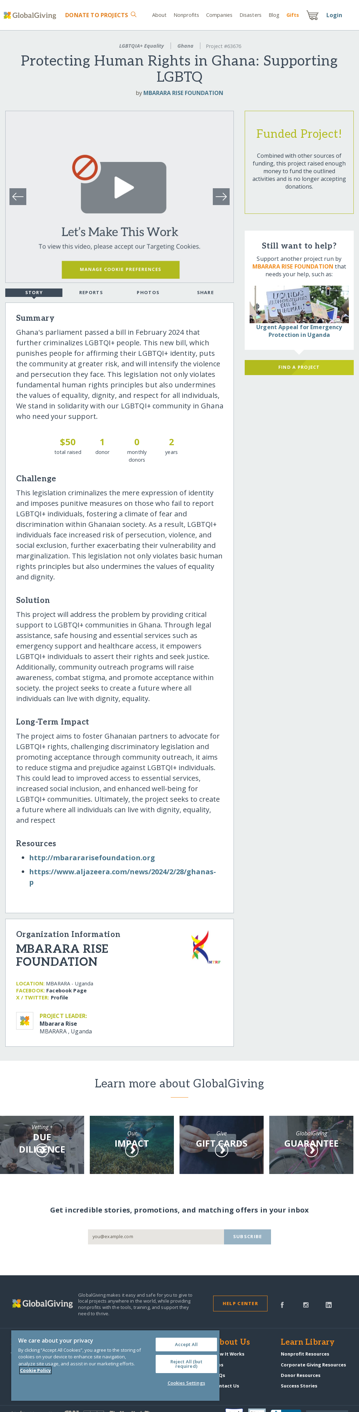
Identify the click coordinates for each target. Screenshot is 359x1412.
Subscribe (247, 1236)
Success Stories (299, 1386)
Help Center (240, 1303)
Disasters (250, 15)
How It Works (228, 1354)
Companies (219, 15)
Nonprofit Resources (305, 1354)
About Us (231, 1342)
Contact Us (226, 1386)
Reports (91, 292)
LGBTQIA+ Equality (141, 45)
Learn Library (308, 1342)
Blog (274, 15)
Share (205, 292)
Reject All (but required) (186, 1363)
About (159, 15)
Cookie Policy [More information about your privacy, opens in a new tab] (35, 1370)
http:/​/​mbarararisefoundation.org (92, 857)
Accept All (186, 1344)
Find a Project (299, 367)
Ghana (185, 45)
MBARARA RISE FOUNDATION (183, 93)
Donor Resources (300, 1375)
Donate (96, 15)
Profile (59, 997)
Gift (292, 15)
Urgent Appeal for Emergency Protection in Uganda (299, 331)
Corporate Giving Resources (313, 1365)
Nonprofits (186, 15)
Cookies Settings (186, 1383)
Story (34, 293)
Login (334, 15)
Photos (148, 292)
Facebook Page (66, 990)
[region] (115, 1365)
